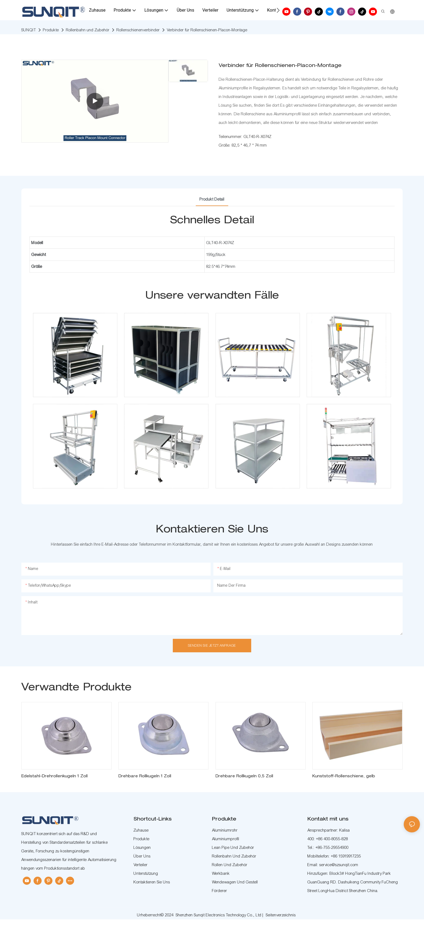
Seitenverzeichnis (281, 915)
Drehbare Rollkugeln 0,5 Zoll (244, 776)
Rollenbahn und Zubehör (88, 30)
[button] (278, 10)
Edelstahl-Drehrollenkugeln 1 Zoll (54, 776)
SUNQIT (28, 30)
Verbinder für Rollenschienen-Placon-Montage (207, 30)
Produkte (51, 30)
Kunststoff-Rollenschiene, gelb (343, 776)
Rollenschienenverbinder (138, 30)
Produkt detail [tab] (212, 199)
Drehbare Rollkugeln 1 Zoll (144, 776)
